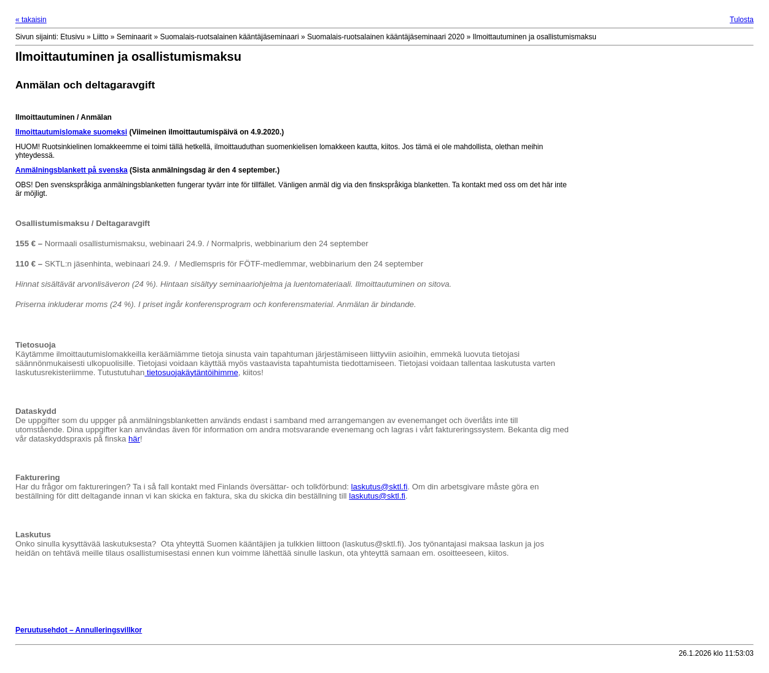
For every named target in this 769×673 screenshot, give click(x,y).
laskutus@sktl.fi (379, 486)
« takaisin (31, 19)
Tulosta (742, 19)
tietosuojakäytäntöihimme (191, 372)
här (134, 438)
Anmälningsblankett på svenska (71, 170)
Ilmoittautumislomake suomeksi (71, 132)
